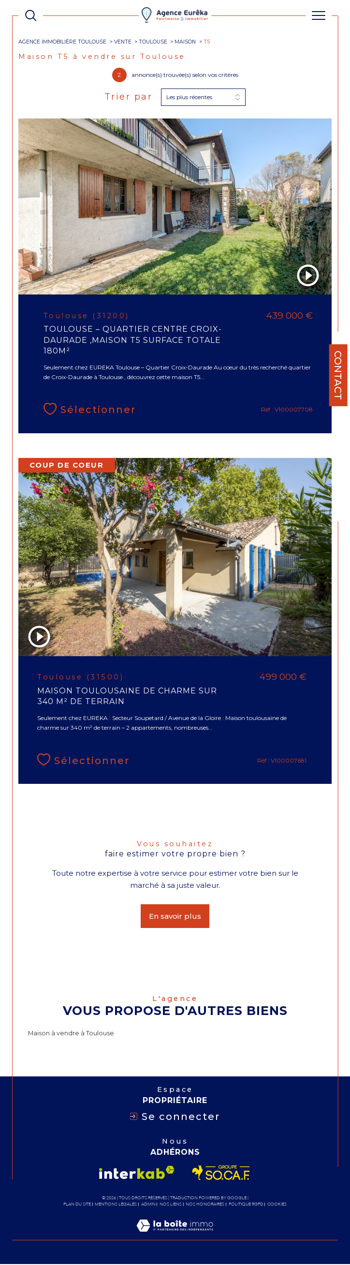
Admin (148, 1205)
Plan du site (77, 1205)
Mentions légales (116, 1205)
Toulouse (153, 42)
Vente (122, 42)
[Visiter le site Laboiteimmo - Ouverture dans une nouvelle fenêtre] (175, 1236)
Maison (185, 42)
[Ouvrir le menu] (318, 15)
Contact (338, 375)
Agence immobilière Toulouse (62, 42)
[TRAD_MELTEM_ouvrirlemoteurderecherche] (31, 15)
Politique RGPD (246, 1205)
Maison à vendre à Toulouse (71, 1034)
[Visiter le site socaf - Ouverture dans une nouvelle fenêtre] (221, 1173)
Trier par (128, 97)
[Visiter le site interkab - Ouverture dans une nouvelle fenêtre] (137, 1173)
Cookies (277, 1205)
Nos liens (171, 1205)
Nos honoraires (205, 1205)
